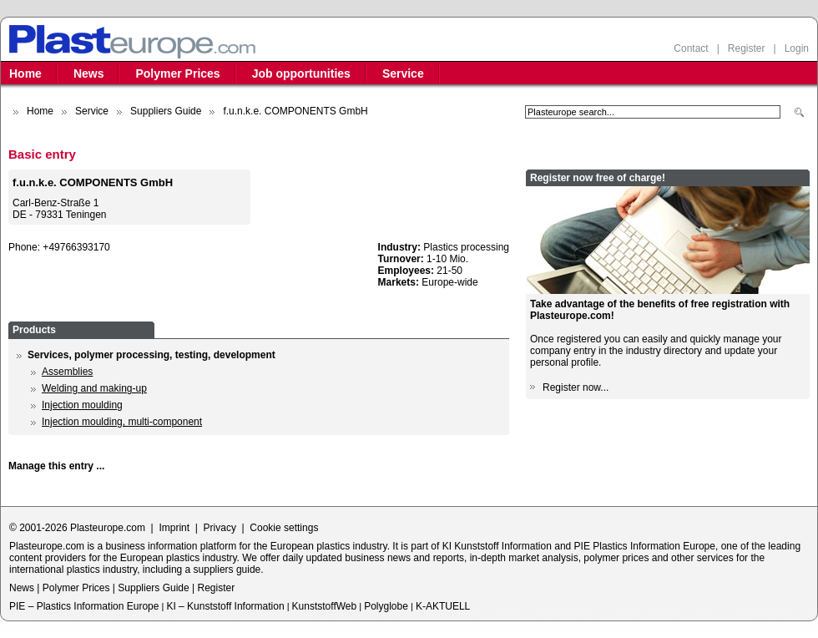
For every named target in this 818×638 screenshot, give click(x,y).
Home (25, 73)
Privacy (220, 528)
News (88, 73)
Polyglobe (386, 606)
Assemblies (67, 371)
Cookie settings (284, 528)
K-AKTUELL (443, 606)
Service (403, 73)
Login (797, 48)
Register (746, 48)
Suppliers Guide (165, 111)
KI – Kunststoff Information (225, 606)
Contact (691, 48)
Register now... (575, 387)
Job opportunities (301, 73)
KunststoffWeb (324, 606)
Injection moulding (82, 405)
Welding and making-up (94, 388)
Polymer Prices (177, 73)
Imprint (174, 528)
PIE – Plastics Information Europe (84, 606)
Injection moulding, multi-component (122, 422)
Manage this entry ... (56, 466)
